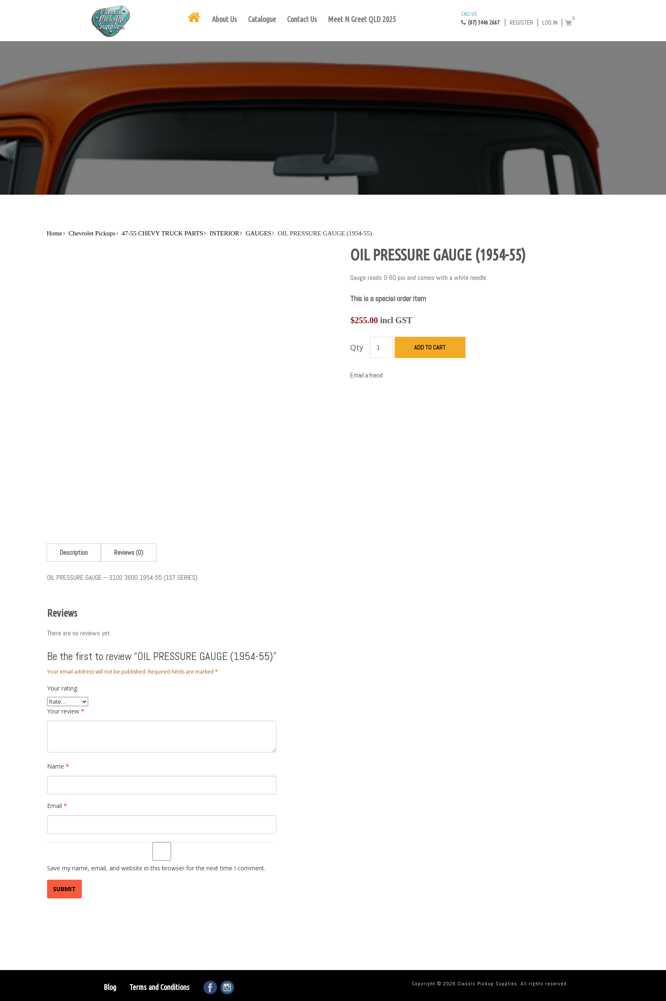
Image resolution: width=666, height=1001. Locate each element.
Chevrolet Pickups (92, 233)
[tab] (74, 552)
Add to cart (430, 347)
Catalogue (262, 19)
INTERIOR (224, 233)
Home (54, 233)
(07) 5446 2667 (480, 18)
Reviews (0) (128, 552)
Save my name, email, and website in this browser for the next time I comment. (156, 868)
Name (58, 766)
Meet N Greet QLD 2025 (362, 19)
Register (521, 22)
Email (57, 806)
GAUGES (258, 233)
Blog (109, 987)
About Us (224, 19)
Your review (65, 711)
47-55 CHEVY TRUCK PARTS (162, 233)
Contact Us (302, 19)
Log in (549, 22)
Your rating (62, 688)
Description (74, 552)
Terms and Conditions (159, 987)
